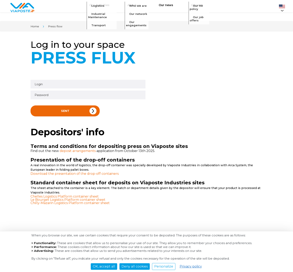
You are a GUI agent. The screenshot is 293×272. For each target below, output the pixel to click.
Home (35, 27)
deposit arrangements (78, 152)
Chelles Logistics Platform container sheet (65, 197)
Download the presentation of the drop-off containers (75, 174)
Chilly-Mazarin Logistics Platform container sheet (70, 204)
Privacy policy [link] (191, 266)
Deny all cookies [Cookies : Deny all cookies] (134, 266)
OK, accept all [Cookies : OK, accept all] (104, 266)
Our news (163, 7)
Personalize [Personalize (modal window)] (163, 266)
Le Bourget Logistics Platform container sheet (68, 200)
